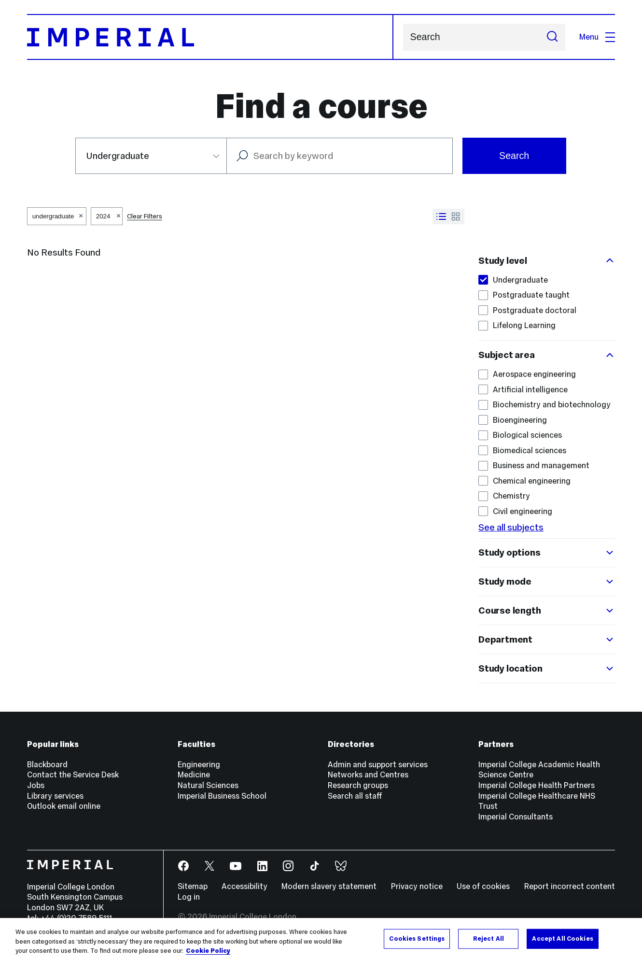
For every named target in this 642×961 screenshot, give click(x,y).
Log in (189, 897)
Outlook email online (63, 806)
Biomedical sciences (522, 450)
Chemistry (504, 496)
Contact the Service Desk (73, 775)
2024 (103, 216)
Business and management (533, 465)
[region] (321, 939)
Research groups (358, 785)
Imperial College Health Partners (536, 785)
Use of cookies (483, 886)
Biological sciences (520, 435)
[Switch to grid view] (455, 216)
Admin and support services (378, 765)
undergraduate (53, 216)
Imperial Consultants (515, 817)
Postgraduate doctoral (527, 310)
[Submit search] (552, 37)
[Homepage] (210, 37)
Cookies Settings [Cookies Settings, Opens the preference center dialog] (417, 938)
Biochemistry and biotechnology (544, 405)
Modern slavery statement (329, 886)
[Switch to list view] (441, 216)
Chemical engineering (524, 481)
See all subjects (511, 527)
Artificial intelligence (523, 390)
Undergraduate (513, 280)
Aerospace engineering (527, 374)
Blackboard (47, 765)
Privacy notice (417, 886)
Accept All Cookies (562, 938)
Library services (55, 796)
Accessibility (244, 886)
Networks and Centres (368, 775)
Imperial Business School (222, 796)
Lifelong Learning (517, 325)
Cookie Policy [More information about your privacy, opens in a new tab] (208, 951)
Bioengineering (512, 420)
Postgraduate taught (524, 295)
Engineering (199, 765)
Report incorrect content (569, 886)
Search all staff (355, 796)
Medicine (194, 775)
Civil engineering (515, 511)
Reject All (488, 938)
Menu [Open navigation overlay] (597, 37)
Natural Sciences (208, 785)
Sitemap (193, 886)
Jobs (35, 785)
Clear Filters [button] (144, 216)
